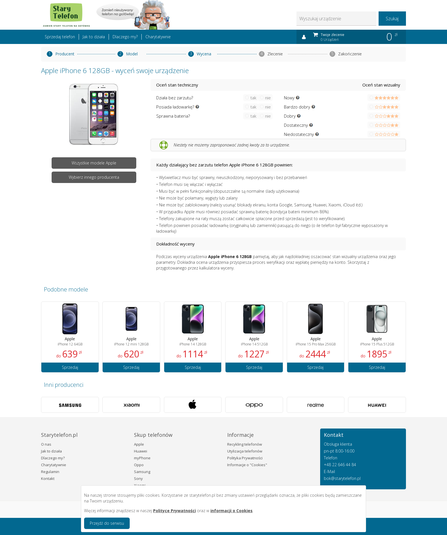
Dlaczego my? (125, 36)
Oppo (139, 464)
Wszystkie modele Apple (94, 163)
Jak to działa (94, 36)
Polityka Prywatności (245, 457)
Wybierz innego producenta (94, 177)
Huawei (140, 451)
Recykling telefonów (244, 444)
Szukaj (392, 18)
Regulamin (50, 471)
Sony (138, 478)
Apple (139, 444)
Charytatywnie (158, 36)
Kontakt (47, 478)
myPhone (142, 457)
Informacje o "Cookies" (247, 464)
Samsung (142, 471)
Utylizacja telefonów (244, 451)
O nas (46, 444)
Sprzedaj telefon (60, 36)
